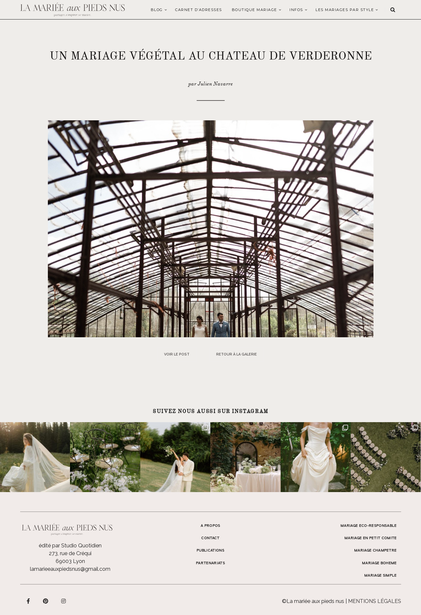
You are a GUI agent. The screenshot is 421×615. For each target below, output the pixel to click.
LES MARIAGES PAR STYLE (345, 9)
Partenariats (210, 563)
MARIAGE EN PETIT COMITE (370, 538)
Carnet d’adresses (198, 9)
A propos (210, 526)
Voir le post (176, 354)
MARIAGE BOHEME (379, 563)
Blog (157, 9)
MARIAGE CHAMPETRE (375, 550)
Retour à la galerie (236, 354)
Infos (296, 9)
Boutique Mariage (254, 9)
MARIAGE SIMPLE (380, 575)
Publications (210, 550)
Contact (210, 538)
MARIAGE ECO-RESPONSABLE (369, 526)
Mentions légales (374, 601)
